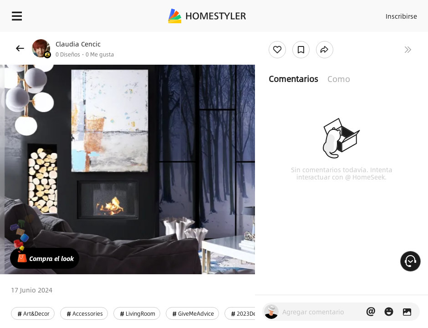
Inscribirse (401, 16)
